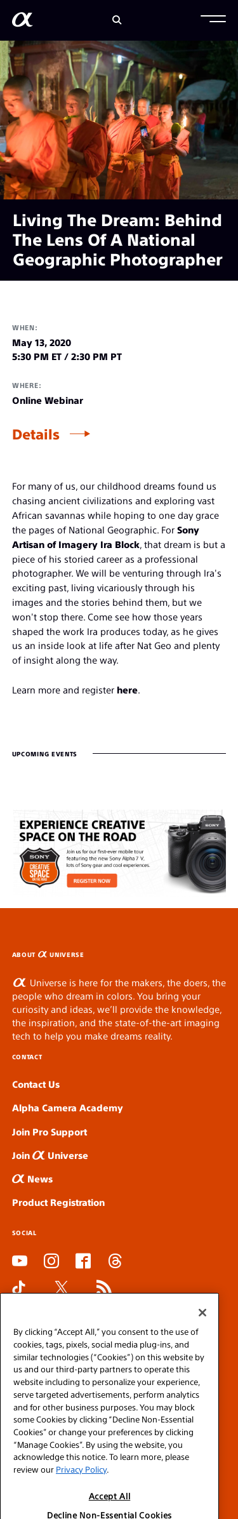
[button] (213, 20)
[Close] (202, 1335)
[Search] (117, 20)
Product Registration (58, 1202)
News (32, 1178)
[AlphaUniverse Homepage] (22, 22)
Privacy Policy (81, 1492)
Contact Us (36, 1084)
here (127, 689)
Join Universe (50, 1155)
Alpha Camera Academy (67, 1107)
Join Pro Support (49, 1131)
